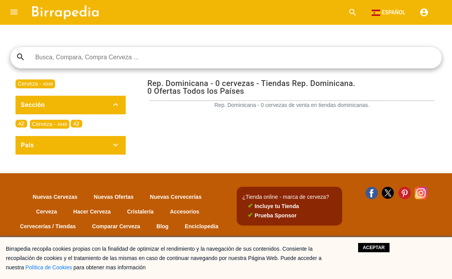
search (20, 57)
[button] (14, 12)
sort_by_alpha (21, 123)
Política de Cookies (49, 267)
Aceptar (374, 247)
